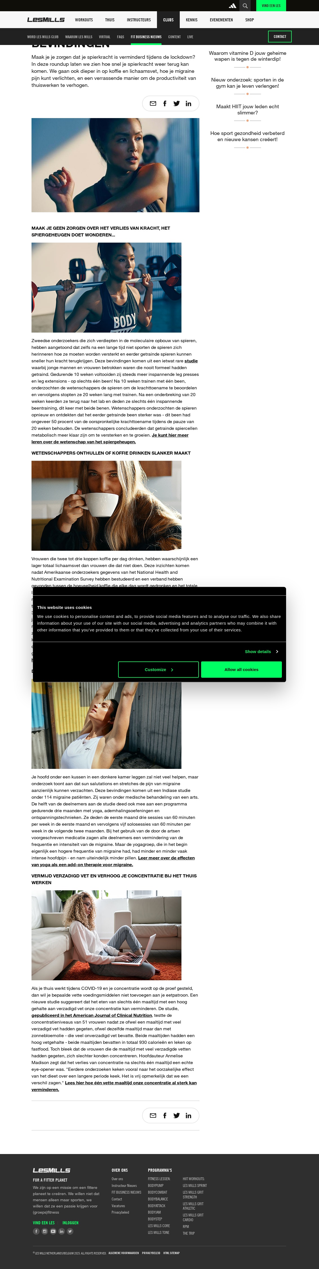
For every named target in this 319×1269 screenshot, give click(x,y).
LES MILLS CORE (159, 1225)
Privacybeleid (120, 1211)
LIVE (190, 36)
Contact (280, 36)
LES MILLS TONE (158, 1232)
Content (174, 36)
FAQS (120, 36)
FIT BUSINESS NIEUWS (146, 36)
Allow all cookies (241, 669)
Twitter (70, 1231)
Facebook (36, 1231)
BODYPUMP (155, 1185)
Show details (258, 651)
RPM (186, 1226)
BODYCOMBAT (157, 1192)
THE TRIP (189, 1233)
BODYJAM (154, 1211)
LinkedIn (61, 1231)
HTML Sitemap (171, 1253)
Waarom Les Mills (78, 36)
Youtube (53, 1231)
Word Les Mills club (43, 36)
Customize (159, 669)
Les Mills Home (46, 19)
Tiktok (78, 1231)
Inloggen (70, 1222)
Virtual (104, 36)
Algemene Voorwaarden (124, 1253)
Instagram (44, 1231)
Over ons (117, 1178)
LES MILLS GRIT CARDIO (193, 1217)
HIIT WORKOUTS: (194, 1178)
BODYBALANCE (158, 1198)
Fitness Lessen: (159, 1178)
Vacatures (118, 1205)
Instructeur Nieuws (124, 1185)
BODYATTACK (156, 1205)
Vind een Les (271, 5)
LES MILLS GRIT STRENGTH (193, 1194)
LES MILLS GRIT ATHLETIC (193, 1206)
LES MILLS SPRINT (195, 1185)
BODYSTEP (155, 1218)
